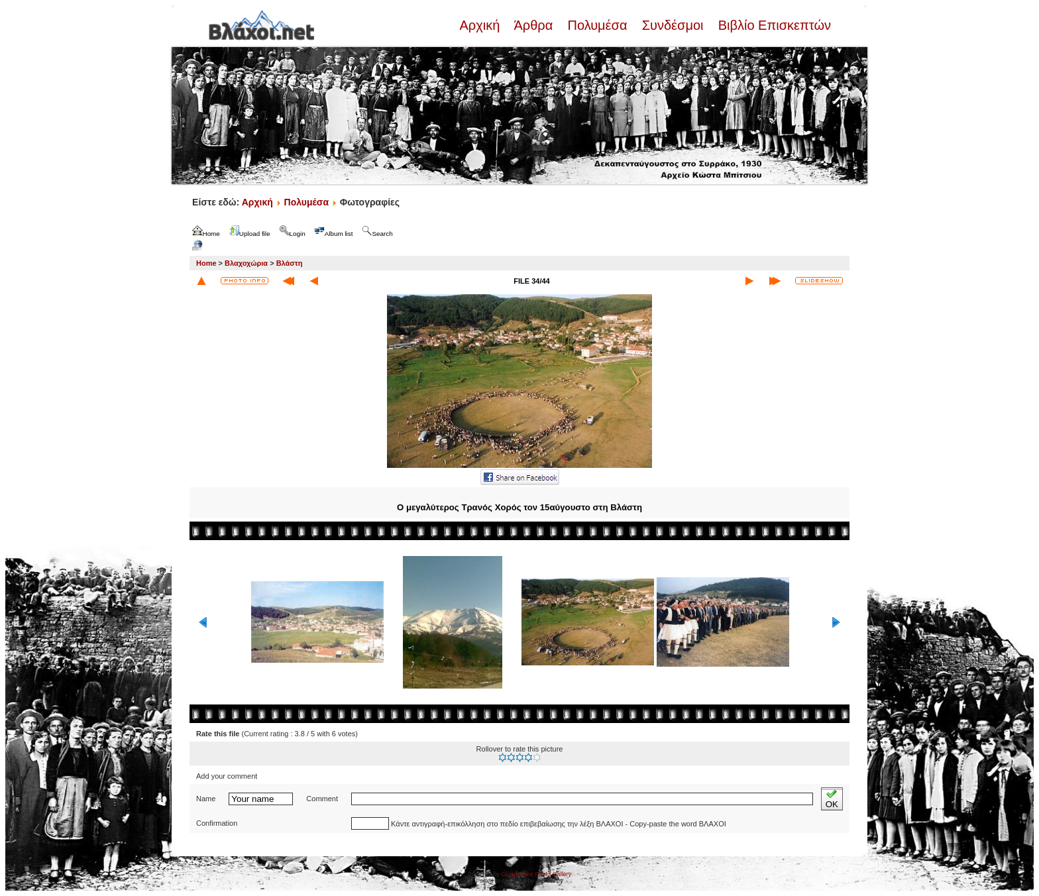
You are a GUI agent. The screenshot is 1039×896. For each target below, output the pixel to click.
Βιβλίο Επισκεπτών (772, 25)
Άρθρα (534, 25)
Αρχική (481, 25)
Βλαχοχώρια (246, 263)
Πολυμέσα (597, 25)
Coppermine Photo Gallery (536, 874)
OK (832, 799)
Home (206, 263)
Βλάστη (289, 263)
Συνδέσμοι (672, 25)
